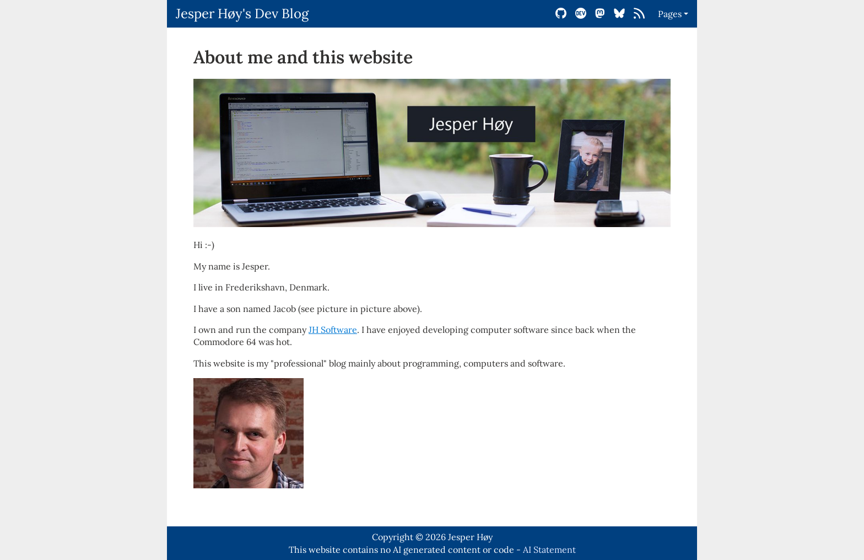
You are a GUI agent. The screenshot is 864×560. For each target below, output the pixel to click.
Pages (670, 13)
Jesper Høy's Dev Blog (242, 13)
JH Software (333, 329)
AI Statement (549, 549)
